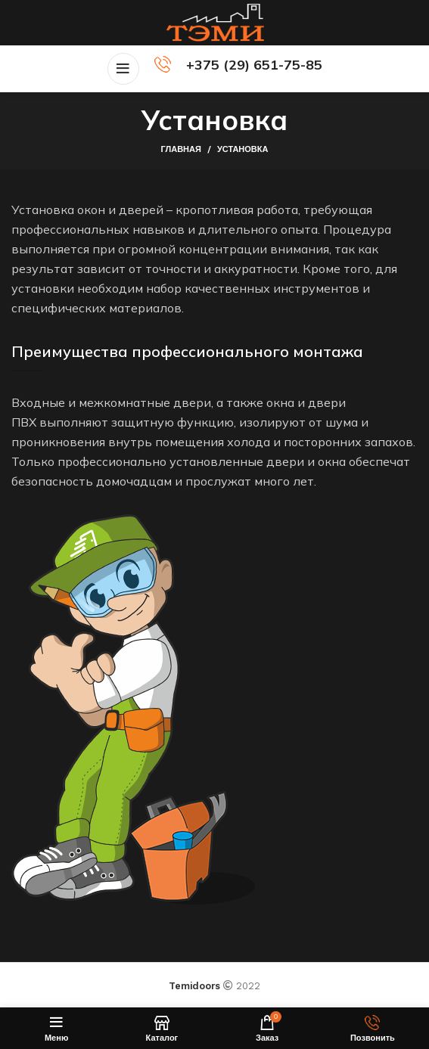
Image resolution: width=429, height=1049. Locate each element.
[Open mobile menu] (123, 69)
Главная (181, 149)
